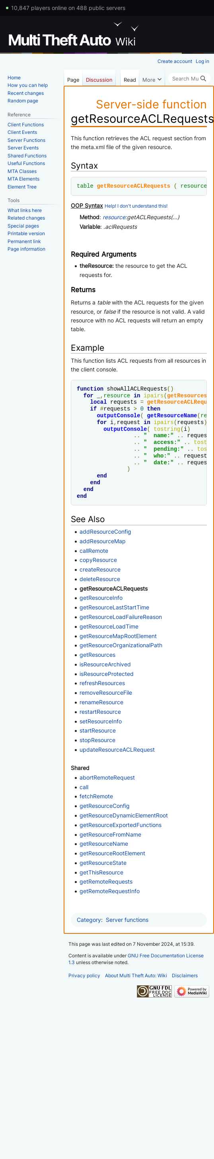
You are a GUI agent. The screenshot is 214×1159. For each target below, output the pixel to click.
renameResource (101, 702)
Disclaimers (185, 975)
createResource (100, 569)
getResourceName (172, 415)
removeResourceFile (106, 692)
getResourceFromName (110, 834)
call (84, 787)
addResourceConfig (105, 531)
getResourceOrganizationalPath (121, 645)
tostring (167, 429)
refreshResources (102, 683)
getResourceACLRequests (133, 186)
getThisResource (101, 872)
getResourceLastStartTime (114, 607)
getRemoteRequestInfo (110, 891)
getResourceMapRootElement (118, 636)
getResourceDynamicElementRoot (124, 815)
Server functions (127, 919)
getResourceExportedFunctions (120, 824)
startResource (98, 730)
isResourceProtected (107, 673)
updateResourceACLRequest (117, 749)
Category (89, 919)
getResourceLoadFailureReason (121, 616)
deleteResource (100, 579)
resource (193, 186)
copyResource (98, 559)
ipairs (153, 395)
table (85, 186)
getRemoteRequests (106, 881)
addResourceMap (103, 541)
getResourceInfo (101, 597)
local (98, 402)
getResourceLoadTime (109, 626)
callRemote (94, 550)
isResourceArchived (105, 664)
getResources (187, 395)
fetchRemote (96, 796)
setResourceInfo (101, 721)
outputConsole (118, 415)
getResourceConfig (105, 805)
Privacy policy (84, 975)
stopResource (97, 740)
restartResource (100, 711)
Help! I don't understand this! (136, 206)
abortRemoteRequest (107, 777)
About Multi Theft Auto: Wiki (136, 975)
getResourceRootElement (112, 853)
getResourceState (103, 862)
